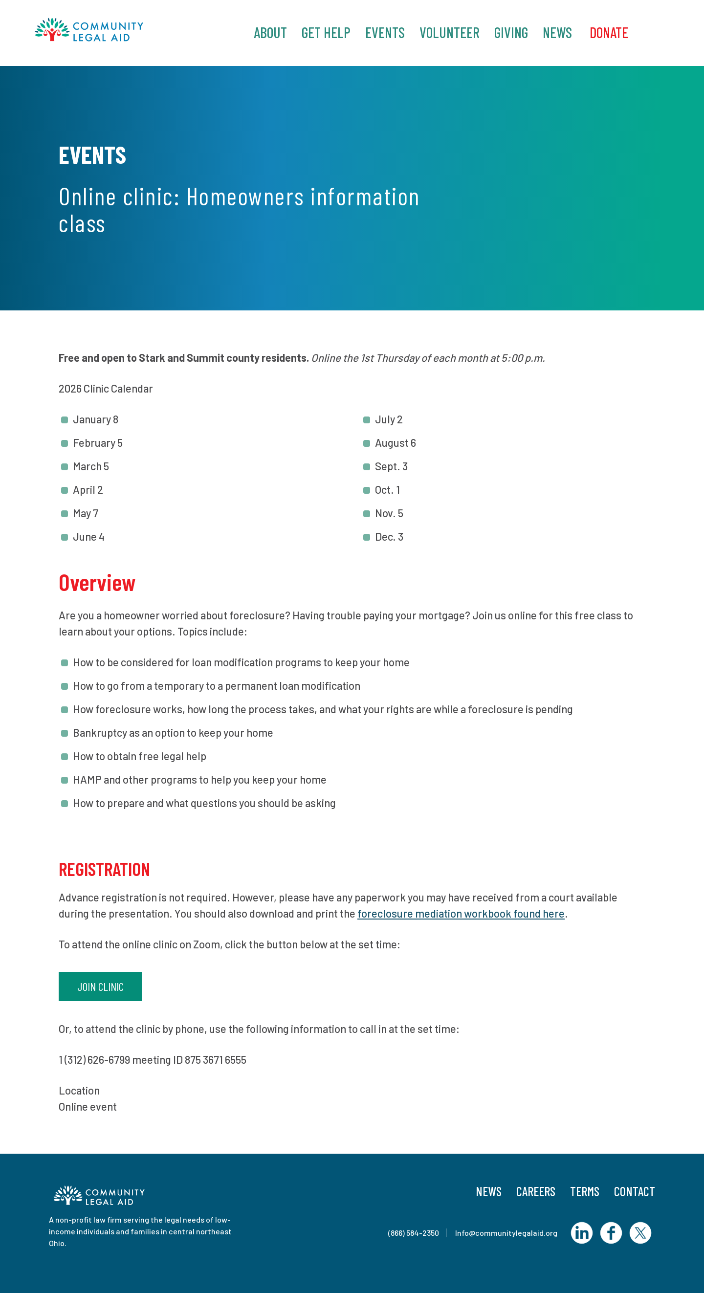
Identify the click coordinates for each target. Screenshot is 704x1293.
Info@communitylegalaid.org (506, 1232)
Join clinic (100, 986)
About (270, 32)
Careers (535, 1191)
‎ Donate (607, 32)
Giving (511, 32)
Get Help (326, 32)
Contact (634, 1191)
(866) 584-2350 (413, 1232)
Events (385, 32)
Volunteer (449, 32)
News (557, 32)
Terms (584, 1191)
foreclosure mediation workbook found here (461, 913)
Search (657, 31)
